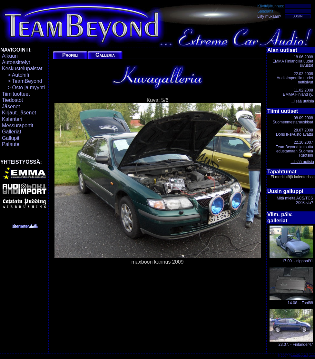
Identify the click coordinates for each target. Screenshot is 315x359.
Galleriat (11, 131)
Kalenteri (12, 119)
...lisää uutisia (302, 101)
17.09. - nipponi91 (291, 244)
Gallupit (10, 138)
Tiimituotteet (16, 94)
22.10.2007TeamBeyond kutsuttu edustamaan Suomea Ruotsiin (294, 149)
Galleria (105, 55)
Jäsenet (11, 106)
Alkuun (10, 56)
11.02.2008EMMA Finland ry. (298, 92)
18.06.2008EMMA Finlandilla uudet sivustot (292, 61)
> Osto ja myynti (23, 87)
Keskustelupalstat (22, 68)
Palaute (10, 144)
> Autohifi (15, 75)
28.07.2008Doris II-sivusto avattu (294, 132)
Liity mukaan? (269, 16)
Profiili (70, 55)
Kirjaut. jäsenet (19, 112)
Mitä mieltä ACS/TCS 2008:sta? (295, 200)
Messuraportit (17, 125)
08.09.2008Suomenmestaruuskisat (293, 120)
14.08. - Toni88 (291, 286)
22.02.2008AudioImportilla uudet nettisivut (295, 78)
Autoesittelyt (16, 62)
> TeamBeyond (22, 81)
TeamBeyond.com (302, 355)
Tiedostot (12, 100)
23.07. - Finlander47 (291, 328)
